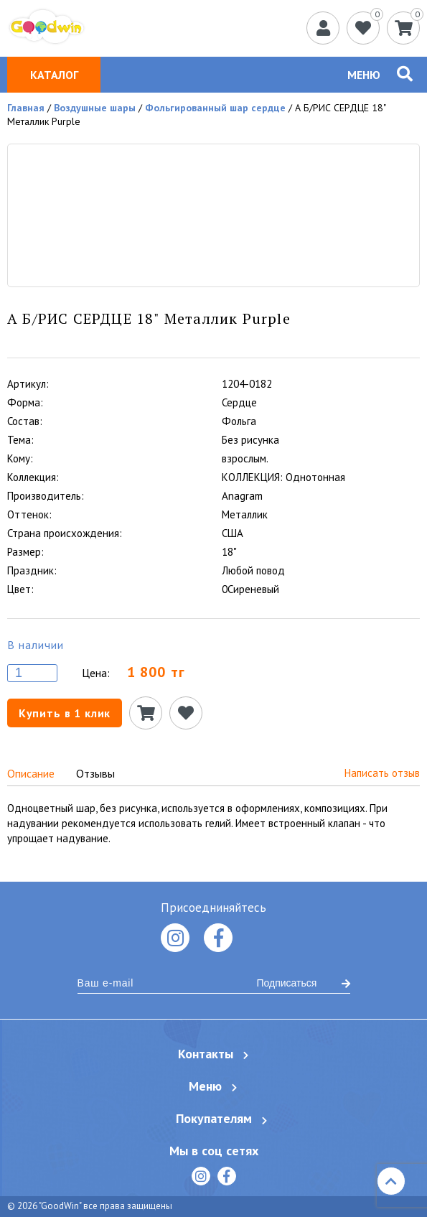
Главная (25, 107)
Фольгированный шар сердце (215, 107)
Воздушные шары (95, 107)
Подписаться (303, 983)
